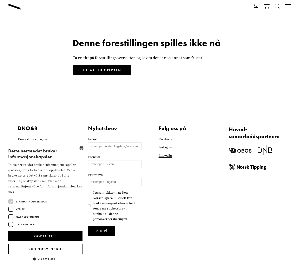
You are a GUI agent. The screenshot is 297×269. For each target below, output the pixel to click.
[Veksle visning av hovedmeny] (288, 6)
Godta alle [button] (45, 236)
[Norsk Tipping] (247, 168)
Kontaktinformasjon (32, 139)
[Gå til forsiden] (14, 6)
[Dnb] (265, 152)
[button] (45, 259)
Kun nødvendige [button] (45, 249)
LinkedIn (165, 155)
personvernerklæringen (110, 219)
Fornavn (94, 157)
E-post (93, 139)
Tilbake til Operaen (102, 70)
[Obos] (240, 152)
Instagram (166, 147)
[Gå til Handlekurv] (267, 7)
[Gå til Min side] (253, 6)
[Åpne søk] (277, 6)
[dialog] (45, 204)
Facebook (165, 139)
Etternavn (95, 175)
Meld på (101, 231)
